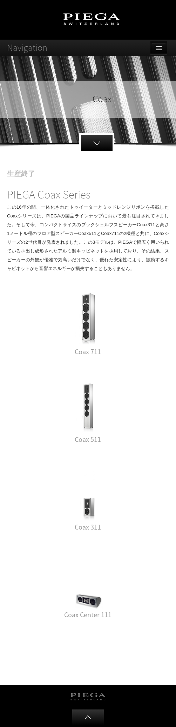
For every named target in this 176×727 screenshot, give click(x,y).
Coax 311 (88, 527)
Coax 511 (88, 439)
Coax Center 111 (87, 614)
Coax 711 (88, 351)
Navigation (27, 47)
